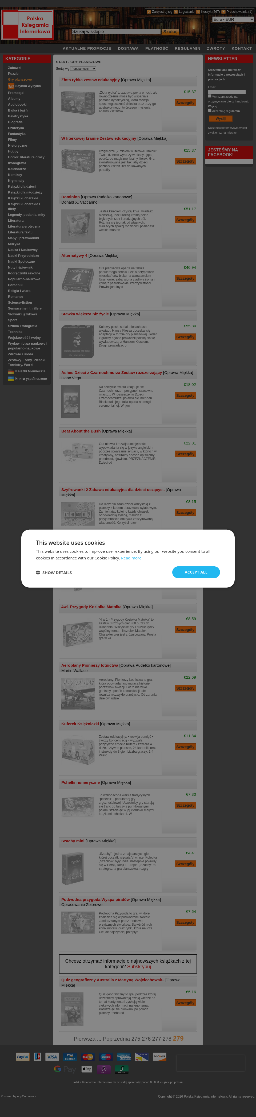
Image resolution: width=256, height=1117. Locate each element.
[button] (54, 572)
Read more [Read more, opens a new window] (131, 557)
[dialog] (128, 558)
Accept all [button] (196, 572)
